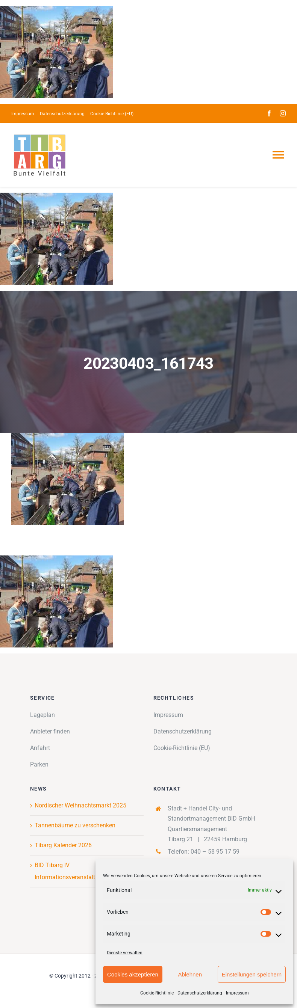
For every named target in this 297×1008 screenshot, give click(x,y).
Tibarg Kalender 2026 (63, 845)
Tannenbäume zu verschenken (75, 825)
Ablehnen (190, 974)
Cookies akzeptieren (132, 974)
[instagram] (283, 113)
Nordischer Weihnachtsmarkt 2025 (80, 805)
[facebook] (269, 113)
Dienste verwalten (124, 952)
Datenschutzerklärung (199, 993)
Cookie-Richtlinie (157, 993)
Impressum (237, 993)
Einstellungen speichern (252, 974)
